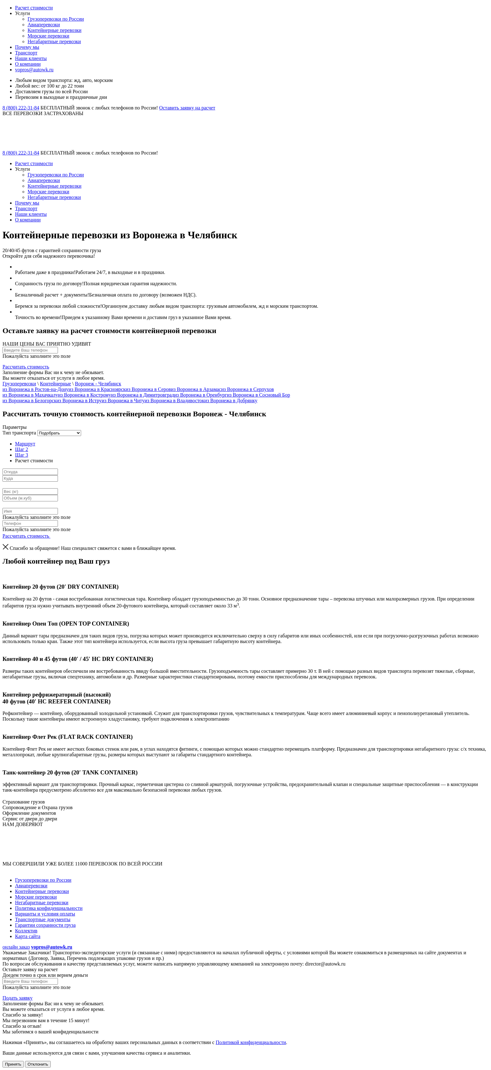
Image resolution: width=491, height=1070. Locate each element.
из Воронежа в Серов (148, 389)
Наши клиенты (31, 58)
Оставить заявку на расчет (187, 107)
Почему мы (27, 47)
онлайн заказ (16, 947)
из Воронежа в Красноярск (97, 389)
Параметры (15, 427)
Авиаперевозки (44, 24)
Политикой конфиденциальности (251, 1042)
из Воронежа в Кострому (84, 395)
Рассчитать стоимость (26, 366)
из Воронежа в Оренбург (200, 395)
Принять (13, 1064)
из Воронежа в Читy (123, 400)
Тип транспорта (19, 432)
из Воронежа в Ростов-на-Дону (36, 389)
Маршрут (25, 443)
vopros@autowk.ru (34, 69)
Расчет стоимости (34, 7)
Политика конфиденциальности (49, 908)
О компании (28, 64)
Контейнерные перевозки (54, 30)
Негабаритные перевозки (54, 41)
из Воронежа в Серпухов (247, 389)
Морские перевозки (48, 35)
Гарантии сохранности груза (45, 925)
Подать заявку (18, 998)
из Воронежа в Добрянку (230, 400)
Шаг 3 (21, 455)
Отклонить (38, 1064)
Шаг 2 (21, 449)
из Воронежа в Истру (79, 400)
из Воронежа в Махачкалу (30, 395)
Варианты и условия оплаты (45, 913)
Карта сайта (27, 936)
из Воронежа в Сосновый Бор (258, 395)
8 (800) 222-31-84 (21, 107)
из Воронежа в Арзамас (196, 389)
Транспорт (26, 52)
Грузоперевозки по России (56, 19)
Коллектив (26, 930)
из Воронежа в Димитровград (142, 395)
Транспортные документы (42, 919)
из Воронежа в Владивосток (174, 400)
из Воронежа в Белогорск (29, 400)
